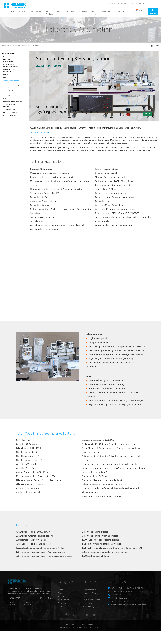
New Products (49, 12)
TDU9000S (36, 45)
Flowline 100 (6, 74)
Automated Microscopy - (14, 106)
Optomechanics (89, 590)
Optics (85, 596)
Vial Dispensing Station (9, 109)
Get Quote (147, 114)
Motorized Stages (90, 593)
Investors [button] (106, 11)
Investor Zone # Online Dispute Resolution (128, 605)
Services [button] (69, 11)
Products (5, 45)
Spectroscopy (88, 606)
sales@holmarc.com (119, 598)
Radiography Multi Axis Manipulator (12, 101)
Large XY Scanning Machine (10, 112)
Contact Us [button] (119, 11)
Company (62, 603)
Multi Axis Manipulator (9, 98)
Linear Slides (6, 56)
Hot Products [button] (35, 11)
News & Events (94, 12)
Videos (59, 11)
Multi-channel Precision (14, 71)
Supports (61, 596)
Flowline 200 (6, 77)
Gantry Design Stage (8, 90)
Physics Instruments (91, 600)
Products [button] (21, 11)
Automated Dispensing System (11, 95)
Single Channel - (14, 61)
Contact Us (62, 606)
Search (153, 11)
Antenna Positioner (8, 93)
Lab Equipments (89, 603)
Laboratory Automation (21, 45)
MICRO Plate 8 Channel (14, 66)
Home (11, 11)
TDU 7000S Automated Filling (14, 86)
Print (155, 45)
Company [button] (82, 11)
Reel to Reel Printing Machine (10, 115)
